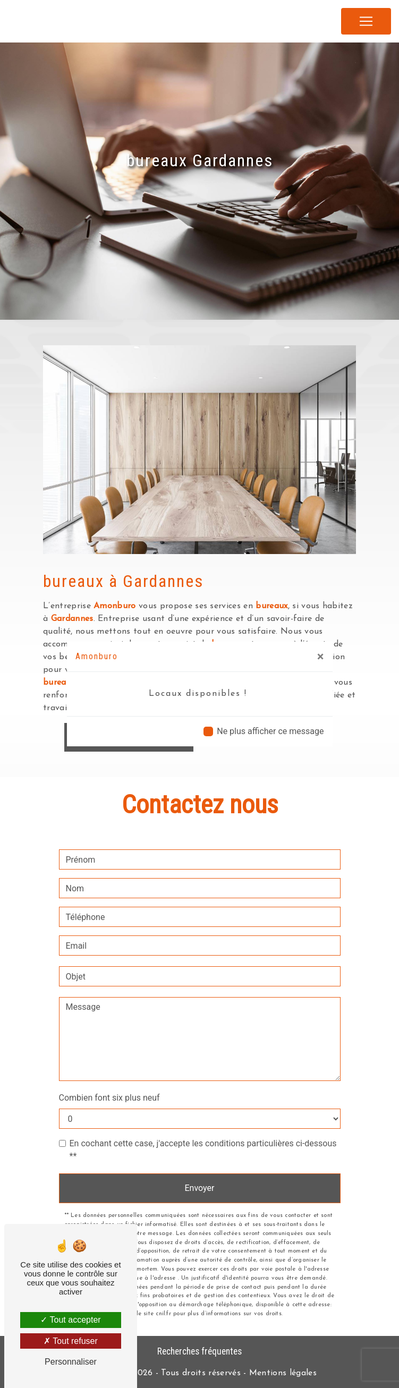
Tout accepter (70, 1319)
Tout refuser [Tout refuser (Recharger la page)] (71, 1341)
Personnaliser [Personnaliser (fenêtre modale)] (71, 1361)
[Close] (321, 656)
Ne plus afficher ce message (270, 731)
